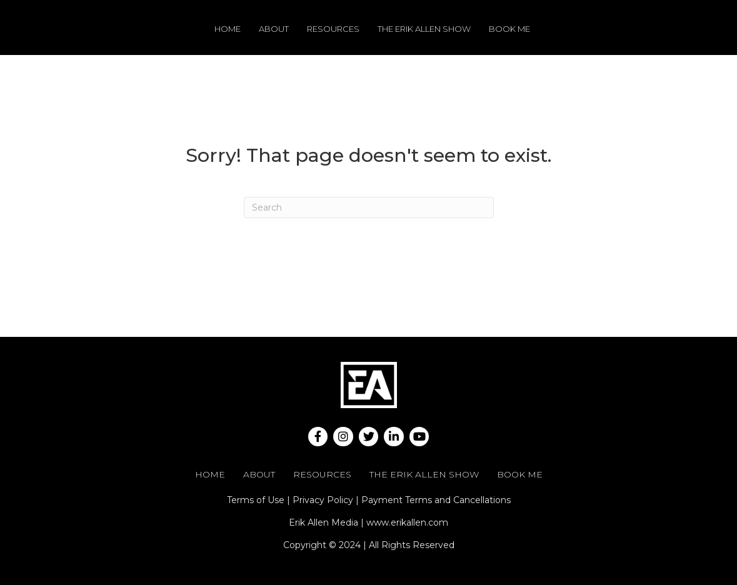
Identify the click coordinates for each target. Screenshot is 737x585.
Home (227, 29)
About (274, 29)
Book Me (509, 29)
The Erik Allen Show (424, 29)
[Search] (369, 207)
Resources (333, 29)
